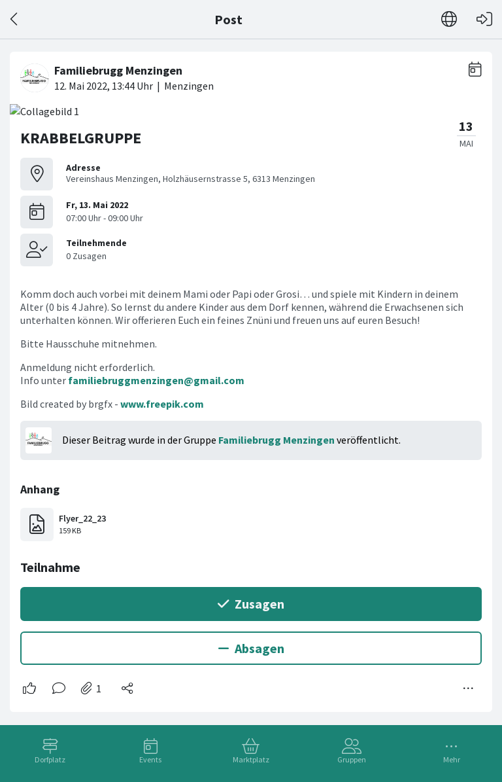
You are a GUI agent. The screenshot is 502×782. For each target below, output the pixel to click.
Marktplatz (251, 759)
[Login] (484, 19)
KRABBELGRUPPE (80, 138)
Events (150, 759)
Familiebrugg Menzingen (276, 439)
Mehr (451, 759)
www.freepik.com (162, 403)
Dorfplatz (50, 759)
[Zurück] (14, 19)
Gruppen (351, 759)
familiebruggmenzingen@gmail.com (156, 380)
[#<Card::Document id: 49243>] (251, 377)
